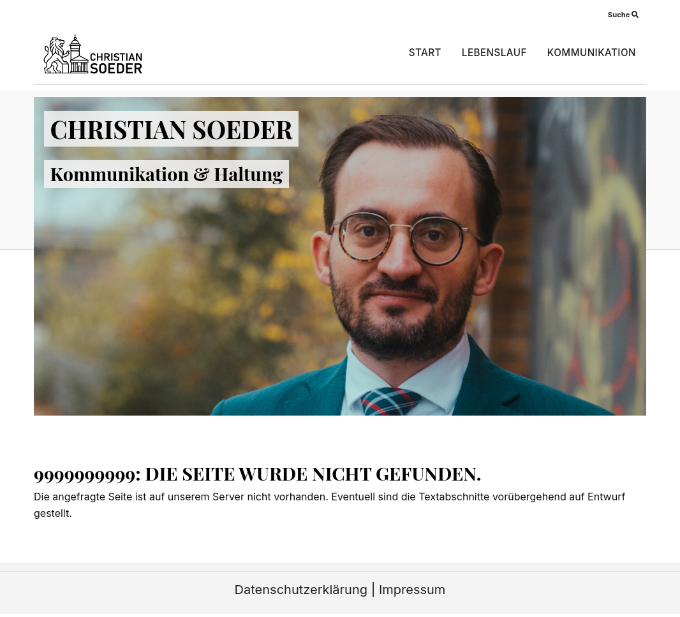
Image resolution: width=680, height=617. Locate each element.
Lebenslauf (494, 53)
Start (425, 53)
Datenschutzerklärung (301, 589)
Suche (623, 14)
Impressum (412, 589)
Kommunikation (591, 53)
